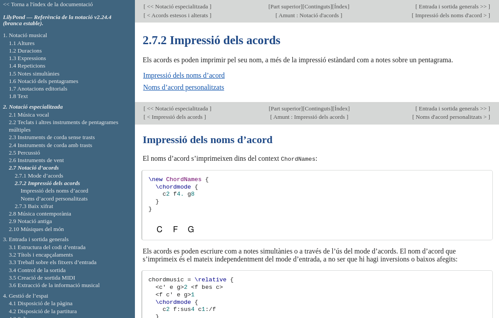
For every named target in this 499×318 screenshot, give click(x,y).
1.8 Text (18, 96)
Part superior (285, 6)
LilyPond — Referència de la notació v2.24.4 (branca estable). (57, 20)
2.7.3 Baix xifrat (34, 206)
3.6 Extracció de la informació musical (54, 285)
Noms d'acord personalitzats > (451, 117)
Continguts (317, 6)
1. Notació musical (25, 35)
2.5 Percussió (24, 152)
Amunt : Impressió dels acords (309, 117)
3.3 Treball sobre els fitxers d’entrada (52, 262)
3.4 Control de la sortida (37, 270)
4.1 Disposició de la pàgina (41, 303)
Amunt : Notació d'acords (308, 15)
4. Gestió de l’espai (25, 295)
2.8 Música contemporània (40, 213)
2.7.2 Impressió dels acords (47, 183)
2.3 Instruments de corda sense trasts (52, 137)
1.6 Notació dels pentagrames (43, 81)
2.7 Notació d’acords (34, 167)
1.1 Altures (22, 43)
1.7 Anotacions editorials (38, 88)
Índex (340, 6)
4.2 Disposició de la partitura (43, 311)
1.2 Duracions (25, 50)
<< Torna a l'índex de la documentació (48, 4)
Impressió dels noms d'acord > (451, 15)
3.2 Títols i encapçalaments (41, 254)
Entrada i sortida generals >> (452, 6)
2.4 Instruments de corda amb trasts (50, 145)
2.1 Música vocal (29, 114)
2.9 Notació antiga (30, 221)
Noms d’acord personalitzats (183, 87)
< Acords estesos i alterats (178, 15)
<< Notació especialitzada (178, 6)
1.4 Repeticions (27, 65)
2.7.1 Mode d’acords (39, 175)
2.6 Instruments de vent (36, 160)
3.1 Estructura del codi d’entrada (47, 247)
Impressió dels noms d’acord (184, 75)
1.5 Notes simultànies (34, 73)
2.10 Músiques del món (36, 229)
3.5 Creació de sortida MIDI (42, 277)
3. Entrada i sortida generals (36, 239)
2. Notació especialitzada (33, 106)
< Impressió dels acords (175, 117)
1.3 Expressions (27, 58)
